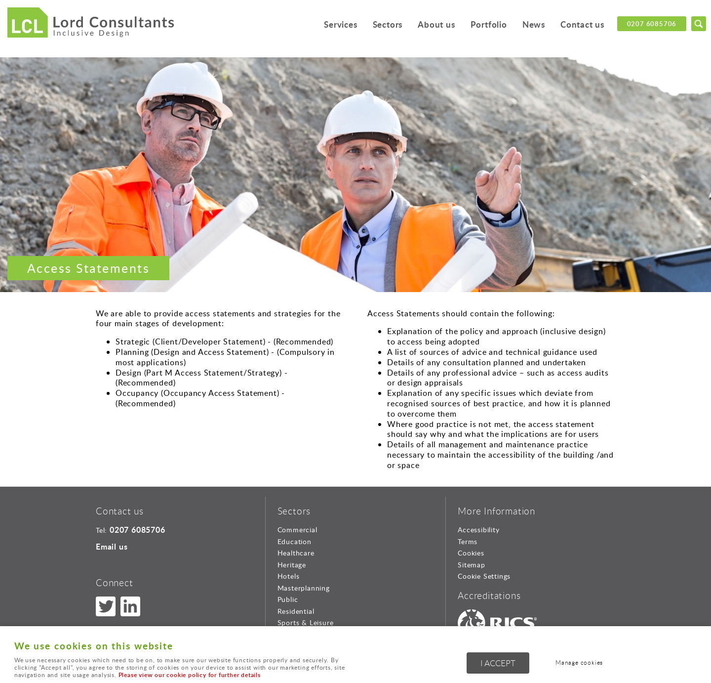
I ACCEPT (497, 663)
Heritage (291, 564)
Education (294, 541)
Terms (467, 541)
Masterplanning (303, 588)
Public (287, 599)
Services (340, 24)
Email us (111, 546)
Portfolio (489, 24)
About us (436, 24)
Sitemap (471, 564)
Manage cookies (579, 662)
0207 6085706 (652, 23)
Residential (296, 611)
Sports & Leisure (305, 622)
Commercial (297, 529)
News (533, 24)
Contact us (582, 24)
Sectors (388, 24)
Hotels (288, 576)
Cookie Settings (484, 576)
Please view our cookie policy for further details (189, 675)
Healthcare (296, 552)
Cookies (471, 552)
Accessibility (478, 529)
